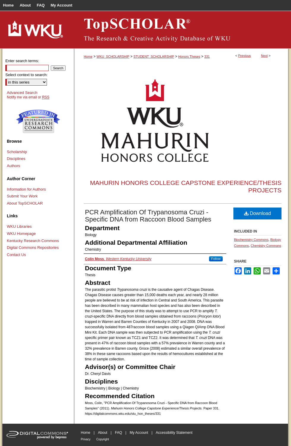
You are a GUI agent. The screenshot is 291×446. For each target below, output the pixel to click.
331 (207, 56)
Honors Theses (189, 56)
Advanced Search (22, 92)
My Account (139, 433)
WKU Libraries (19, 226)
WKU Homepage (21, 233)
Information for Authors (26, 189)
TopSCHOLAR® (181, 29)
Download (257, 213)
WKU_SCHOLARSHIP (113, 56)
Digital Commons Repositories (33, 247)
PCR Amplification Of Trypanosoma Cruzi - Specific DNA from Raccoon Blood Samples (148, 215)
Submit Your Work (22, 196)
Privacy (86, 439)
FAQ (118, 433)
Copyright (102, 439)
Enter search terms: (22, 61)
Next (264, 55)
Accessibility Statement (174, 433)
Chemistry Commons (266, 245)
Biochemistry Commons (251, 239)
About (102, 433)
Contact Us (16, 254)
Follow (216, 258)
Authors (13, 166)
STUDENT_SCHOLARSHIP (153, 56)
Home (88, 56)
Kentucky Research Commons (33, 240)
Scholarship (17, 152)
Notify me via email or (28, 97)
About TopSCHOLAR (25, 203)
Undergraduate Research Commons (38, 121)
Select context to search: (26, 75)
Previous (244, 55)
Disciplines (16, 158)
